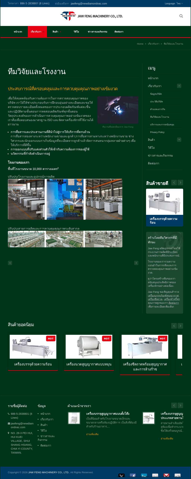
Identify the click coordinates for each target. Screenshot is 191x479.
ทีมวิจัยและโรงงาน (173, 43)
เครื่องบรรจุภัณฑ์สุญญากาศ (163, 295)
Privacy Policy (157, 132)
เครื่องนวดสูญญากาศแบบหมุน (89, 364)
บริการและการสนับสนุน (162, 124)
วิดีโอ (76, 31)
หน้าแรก (18, 31)
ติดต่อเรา (119, 31)
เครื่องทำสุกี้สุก (172, 299)
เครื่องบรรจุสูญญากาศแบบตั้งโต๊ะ (108, 414)
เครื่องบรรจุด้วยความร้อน (33, 364)
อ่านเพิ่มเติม (92, 434)
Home (140, 43)
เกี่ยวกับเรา (37, 31)
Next (174, 182)
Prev (180, 182)
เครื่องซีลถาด (155, 299)
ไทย (179, 3)
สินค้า (56, 31)
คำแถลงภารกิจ (157, 109)
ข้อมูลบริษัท (156, 94)
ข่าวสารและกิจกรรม (97, 31)
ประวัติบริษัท (156, 101)
